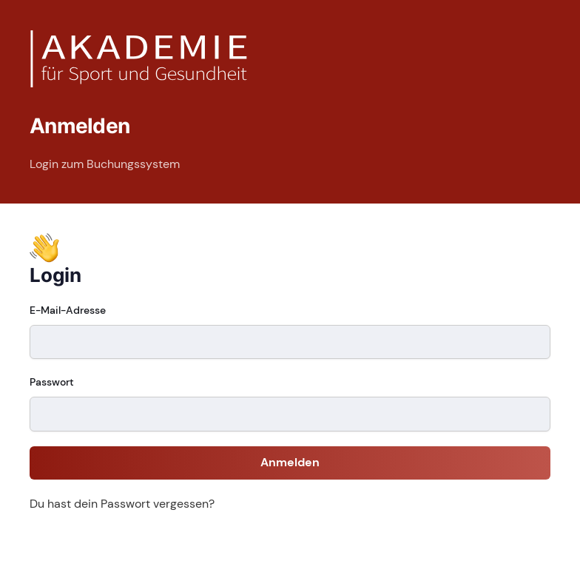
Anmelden (290, 462)
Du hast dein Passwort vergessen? (122, 503)
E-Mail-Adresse (68, 310)
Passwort (52, 382)
